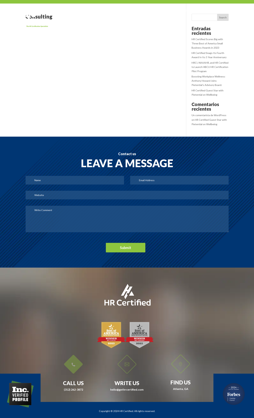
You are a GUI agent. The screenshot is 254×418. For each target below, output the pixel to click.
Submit (125, 247)
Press (147, 10)
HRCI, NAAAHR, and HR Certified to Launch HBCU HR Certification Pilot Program (210, 67)
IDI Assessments (208, 10)
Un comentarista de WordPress (209, 115)
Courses (164, 10)
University (184, 10)
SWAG (133, 10)
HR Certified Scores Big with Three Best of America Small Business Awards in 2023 (207, 43)
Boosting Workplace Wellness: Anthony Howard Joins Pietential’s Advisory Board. (208, 80)
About (118, 10)
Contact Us (233, 10)
